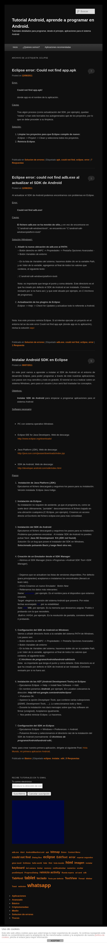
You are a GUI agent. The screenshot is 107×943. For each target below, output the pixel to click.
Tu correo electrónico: (22, 781)
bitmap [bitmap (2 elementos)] (55, 851)
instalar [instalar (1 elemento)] (89, 863)
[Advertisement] (38, 822)
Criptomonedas (20, 907)
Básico (28, 758)
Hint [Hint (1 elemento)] (50, 863)
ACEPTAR (55, 941)
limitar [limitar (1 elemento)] (40, 868)
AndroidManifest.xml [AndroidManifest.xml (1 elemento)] (35, 852)
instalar (56, 758)
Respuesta (18, 345)
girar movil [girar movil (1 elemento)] (16, 863)
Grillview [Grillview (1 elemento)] (27, 863)
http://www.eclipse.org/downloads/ (35, 438)
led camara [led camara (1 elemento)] (31, 868)
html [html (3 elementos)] (69, 862)
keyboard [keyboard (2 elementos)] (18, 867)
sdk (62, 758)
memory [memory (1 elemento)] (47, 868)
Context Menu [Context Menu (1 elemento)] (74, 852)
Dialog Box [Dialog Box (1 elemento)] (37, 857)
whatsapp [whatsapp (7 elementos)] (39, 885)
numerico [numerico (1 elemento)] (71, 868)
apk (58, 160)
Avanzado (17, 899)
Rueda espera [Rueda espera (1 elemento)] (68, 873)
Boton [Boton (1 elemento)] (64, 852)
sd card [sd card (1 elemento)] (78, 873)
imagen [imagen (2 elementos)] (79, 862)
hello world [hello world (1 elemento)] (37, 863)
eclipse (79, 160)
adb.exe (60, 342)
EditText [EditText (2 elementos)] (62, 857)
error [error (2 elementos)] (72, 857)
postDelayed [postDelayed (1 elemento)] (17, 873)
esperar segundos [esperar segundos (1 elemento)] (85, 857)
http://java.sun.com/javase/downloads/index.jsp (41, 453)
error (86, 160)
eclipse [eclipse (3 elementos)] (49, 857)
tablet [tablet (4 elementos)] (30, 878)
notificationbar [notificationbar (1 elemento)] (59, 868)
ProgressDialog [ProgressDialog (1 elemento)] (31, 873)
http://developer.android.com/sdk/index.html (39, 468)
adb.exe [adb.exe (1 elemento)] (15, 852)
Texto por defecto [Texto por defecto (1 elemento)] (56, 878)
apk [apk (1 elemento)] (47, 852)
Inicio (15, 47)
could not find (68, 160)
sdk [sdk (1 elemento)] (84, 873)
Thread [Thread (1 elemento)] (81, 878)
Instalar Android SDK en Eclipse (40, 360)
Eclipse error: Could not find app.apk (44, 70)
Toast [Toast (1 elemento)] (14, 886)
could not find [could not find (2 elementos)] (21, 857)
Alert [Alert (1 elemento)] (22, 852)
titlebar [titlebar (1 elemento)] (89, 878)
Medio (15, 910)
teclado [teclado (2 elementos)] (42, 878)
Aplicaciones (19, 896)
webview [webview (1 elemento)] (22, 886)
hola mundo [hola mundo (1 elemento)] (59, 863)
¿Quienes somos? (31, 47)
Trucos (15, 918)
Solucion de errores (34, 160)
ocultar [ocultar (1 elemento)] (80, 868)
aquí (32, 328)
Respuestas (72, 758)
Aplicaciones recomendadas (58, 47)
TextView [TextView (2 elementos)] (71, 878)
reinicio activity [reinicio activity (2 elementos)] (50, 872)
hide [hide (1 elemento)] (45, 863)
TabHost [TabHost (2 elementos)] (17, 878)
